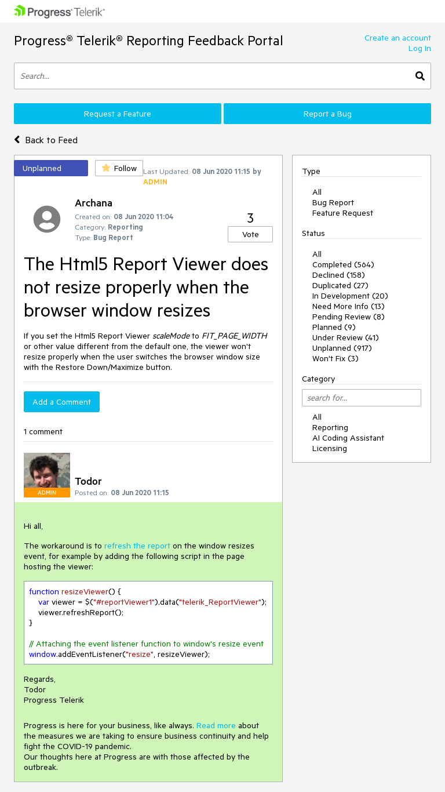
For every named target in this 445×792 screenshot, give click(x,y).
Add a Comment (61, 402)
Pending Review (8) (348, 316)
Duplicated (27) (340, 285)
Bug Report (333, 202)
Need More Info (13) (348, 306)
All (317, 192)
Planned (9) (334, 327)
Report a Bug (328, 113)
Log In (419, 48)
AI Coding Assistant (348, 438)
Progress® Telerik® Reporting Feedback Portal (148, 40)
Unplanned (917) (342, 348)
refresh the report (138, 545)
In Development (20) (350, 295)
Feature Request (342, 213)
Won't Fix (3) (335, 358)
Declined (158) (338, 275)
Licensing (329, 448)
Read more (216, 725)
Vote (250, 234)
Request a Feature (117, 113)
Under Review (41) (345, 337)
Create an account (397, 37)
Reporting (330, 427)
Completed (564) (343, 264)
